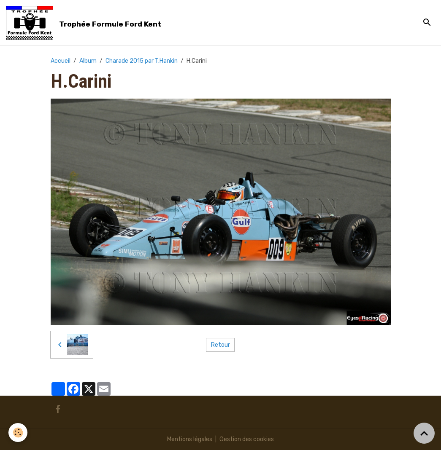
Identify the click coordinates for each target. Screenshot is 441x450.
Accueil (60, 60)
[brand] (85, 23)
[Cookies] (17, 432)
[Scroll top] (424, 433)
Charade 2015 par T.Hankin (142, 60)
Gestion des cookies (246, 439)
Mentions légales (189, 439)
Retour (220, 344)
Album (88, 60)
